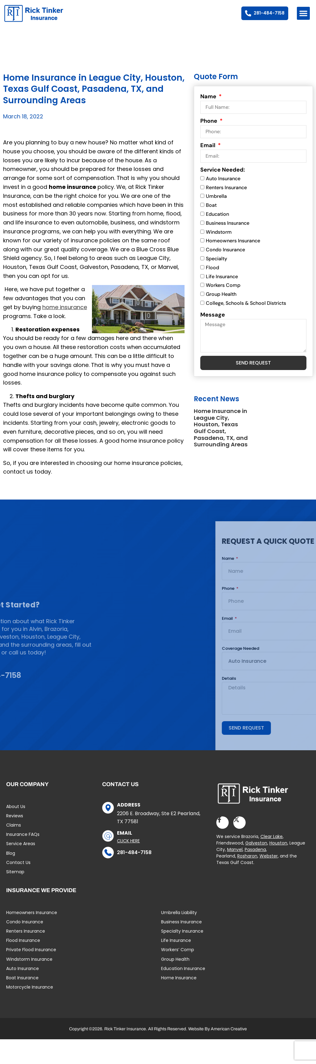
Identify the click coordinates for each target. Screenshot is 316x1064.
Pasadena (255, 856)
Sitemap (15, 878)
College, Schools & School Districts (246, 310)
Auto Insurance (223, 185)
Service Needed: (222, 176)
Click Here (128, 848)
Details (307, 685)
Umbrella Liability (179, 919)
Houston (278, 850)
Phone (209, 127)
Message (212, 321)
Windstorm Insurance (29, 966)
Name (209, 103)
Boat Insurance (22, 984)
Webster (269, 863)
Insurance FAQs (23, 841)
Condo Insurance (225, 256)
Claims (13, 832)
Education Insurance (183, 975)
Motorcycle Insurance (29, 994)
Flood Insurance (23, 947)
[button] (303, 13)
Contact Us (18, 869)
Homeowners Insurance (233, 248)
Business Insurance (227, 230)
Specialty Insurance (182, 938)
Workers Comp (223, 292)
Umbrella (216, 203)
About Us (15, 813)
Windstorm (219, 239)
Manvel (235, 856)
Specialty (216, 265)
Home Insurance (179, 984)
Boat (211, 212)
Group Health (221, 301)
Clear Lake (271, 844)
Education (217, 221)
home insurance (64, 314)
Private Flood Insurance (31, 957)
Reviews (14, 822)
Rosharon (247, 863)
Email (208, 152)
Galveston (256, 850)
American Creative (229, 1036)
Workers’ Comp (177, 957)
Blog (10, 860)
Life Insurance (222, 283)
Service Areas (20, 851)
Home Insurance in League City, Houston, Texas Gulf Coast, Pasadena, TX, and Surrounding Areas (221, 434)
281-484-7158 (134, 859)
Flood (212, 274)
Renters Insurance (226, 194)
